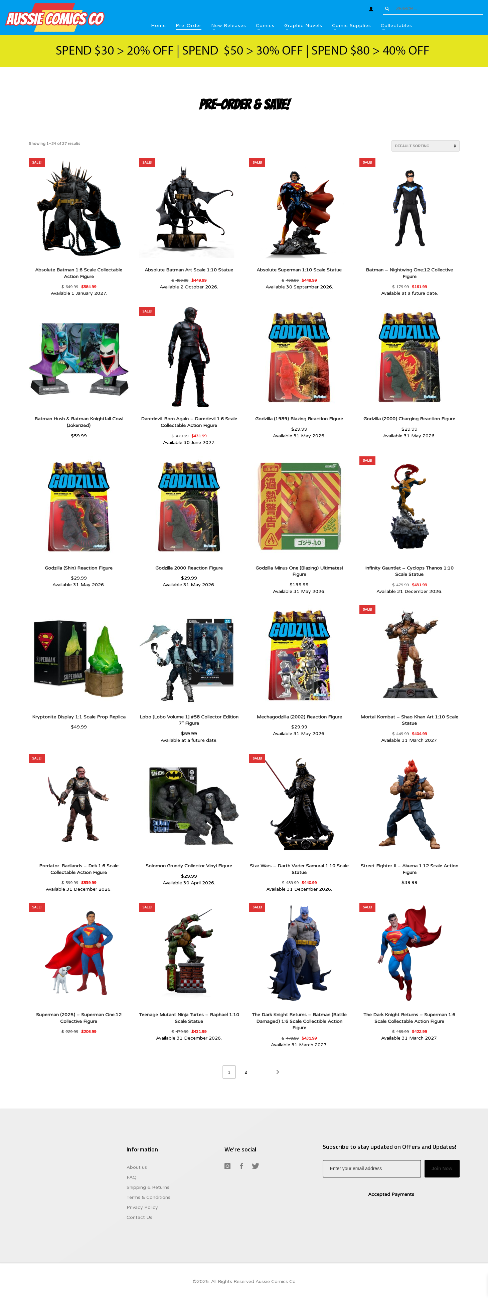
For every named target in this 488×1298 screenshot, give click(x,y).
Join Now (442, 1168)
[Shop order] (425, 146)
